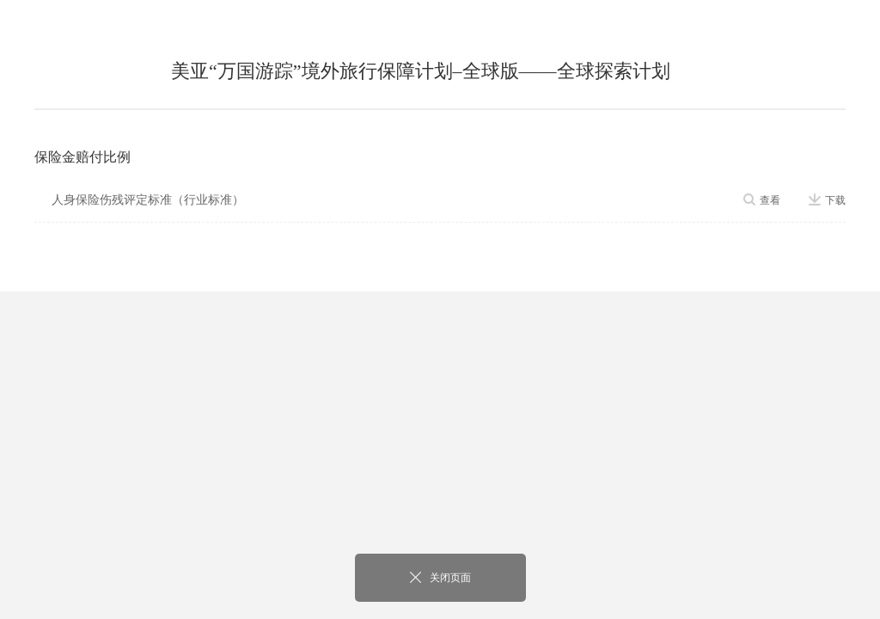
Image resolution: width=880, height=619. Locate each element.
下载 (827, 200)
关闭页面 (440, 578)
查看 (761, 200)
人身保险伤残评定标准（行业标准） (148, 199)
